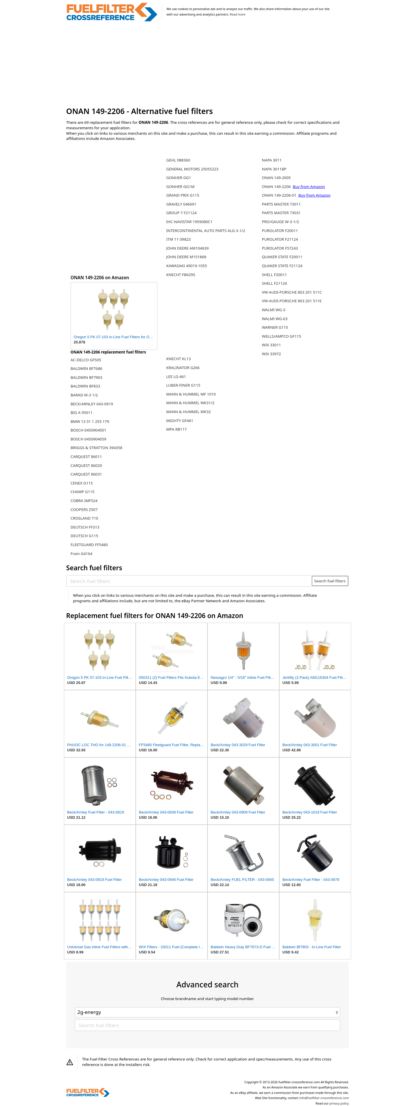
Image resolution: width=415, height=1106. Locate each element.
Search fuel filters (330, 581)
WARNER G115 (275, 327)
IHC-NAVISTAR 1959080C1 (189, 221)
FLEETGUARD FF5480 (89, 544)
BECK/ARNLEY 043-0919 (92, 403)
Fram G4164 (82, 553)
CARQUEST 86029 (86, 465)
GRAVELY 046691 (181, 204)
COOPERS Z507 (84, 509)
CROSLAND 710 (84, 518)
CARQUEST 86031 (86, 474)
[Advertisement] (207, 64)
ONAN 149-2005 (276, 177)
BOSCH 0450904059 (88, 439)
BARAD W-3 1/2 (84, 395)
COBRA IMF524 (84, 500)
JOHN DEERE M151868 (186, 256)
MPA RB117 (176, 429)
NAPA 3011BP (274, 169)
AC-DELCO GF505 (86, 359)
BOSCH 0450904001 (88, 430)
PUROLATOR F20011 (280, 230)
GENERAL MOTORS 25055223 (192, 169)
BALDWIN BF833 (85, 386)
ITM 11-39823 (178, 239)
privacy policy (339, 1103)
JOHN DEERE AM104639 (187, 248)
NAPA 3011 (272, 160)
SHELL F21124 (274, 283)
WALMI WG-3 (273, 309)
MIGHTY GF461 (179, 420)
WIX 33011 (271, 344)
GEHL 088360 (178, 160)
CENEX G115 (82, 483)
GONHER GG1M (180, 186)
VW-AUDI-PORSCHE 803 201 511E (292, 300)
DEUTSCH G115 (84, 535)
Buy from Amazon (309, 186)
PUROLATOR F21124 (280, 239)
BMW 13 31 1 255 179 (90, 421)
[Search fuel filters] (189, 581)
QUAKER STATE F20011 (282, 256)
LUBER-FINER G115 (183, 385)
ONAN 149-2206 (277, 186)
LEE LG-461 (176, 376)
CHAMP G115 (83, 491)
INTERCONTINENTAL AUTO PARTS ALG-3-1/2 (205, 230)
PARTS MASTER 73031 (281, 212)
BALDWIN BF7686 (86, 368)
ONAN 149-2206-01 (279, 195)
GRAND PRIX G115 (182, 195)
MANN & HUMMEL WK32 (188, 411)
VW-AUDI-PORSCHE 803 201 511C (292, 292)
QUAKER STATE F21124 (282, 265)
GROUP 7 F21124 (181, 212)
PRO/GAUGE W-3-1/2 (280, 221)
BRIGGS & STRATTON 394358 (96, 447)
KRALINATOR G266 (183, 367)
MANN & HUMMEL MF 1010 (191, 394)
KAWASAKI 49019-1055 (186, 265)
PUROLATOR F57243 (280, 248)
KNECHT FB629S (180, 274)
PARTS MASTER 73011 (281, 204)
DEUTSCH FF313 (85, 527)
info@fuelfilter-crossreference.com (324, 1098)
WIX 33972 (271, 353)
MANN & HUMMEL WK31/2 (190, 402)
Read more (237, 14)
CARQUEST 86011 (86, 456)
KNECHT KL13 (178, 358)
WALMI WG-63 (275, 318)
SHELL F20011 (274, 274)
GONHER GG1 (178, 177)
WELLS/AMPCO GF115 (281, 336)
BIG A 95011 (82, 412)
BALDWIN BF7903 (86, 377)
